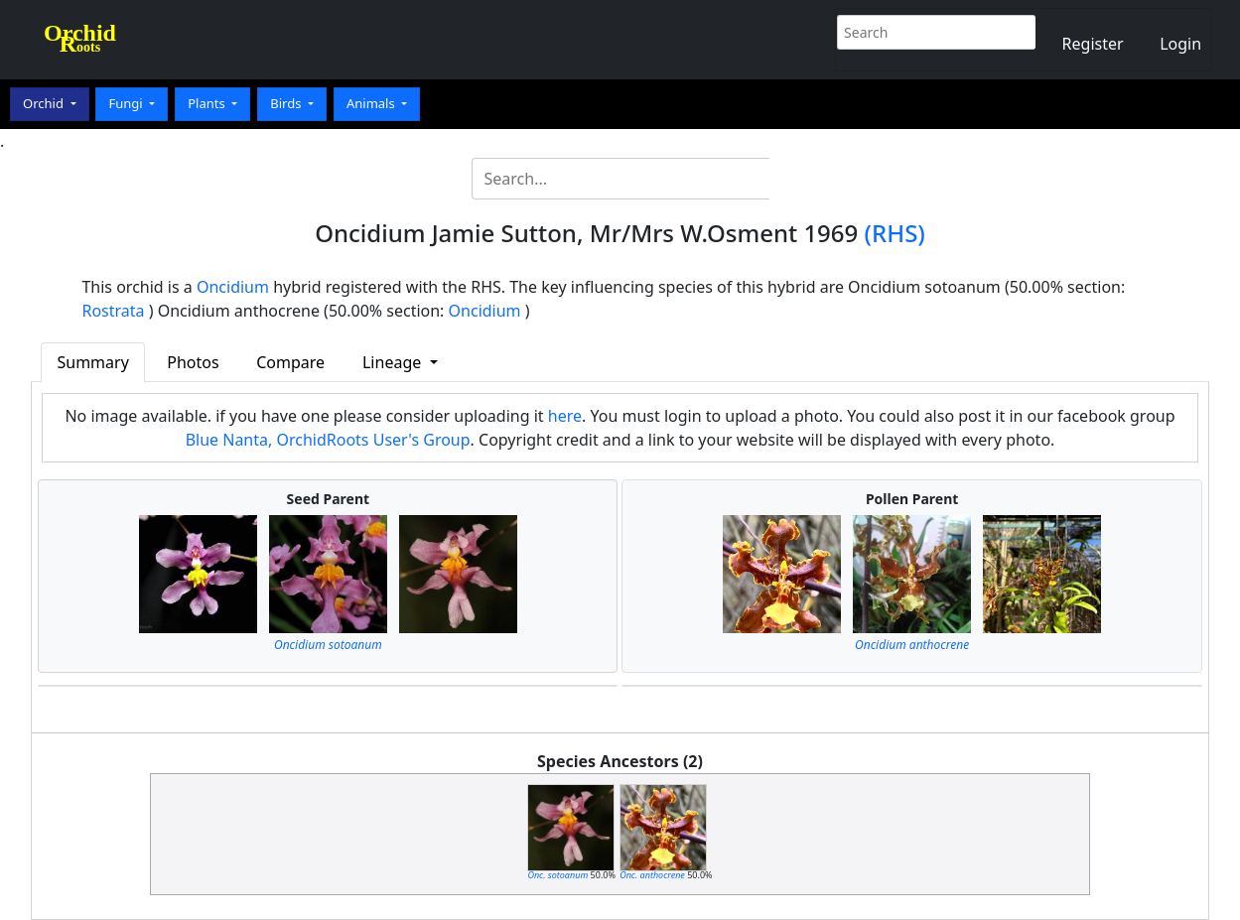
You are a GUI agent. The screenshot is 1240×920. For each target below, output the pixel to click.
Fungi (127, 103)
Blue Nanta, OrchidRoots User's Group (328, 440)
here (565, 416)
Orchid (45, 103)
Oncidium (233, 287)
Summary (92, 362)
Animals (372, 103)
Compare (290, 362)
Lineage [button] (393, 362)
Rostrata (112, 311)
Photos (192, 362)
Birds (287, 103)
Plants (208, 103)
